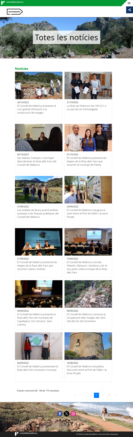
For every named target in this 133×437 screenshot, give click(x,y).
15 (110, 395)
